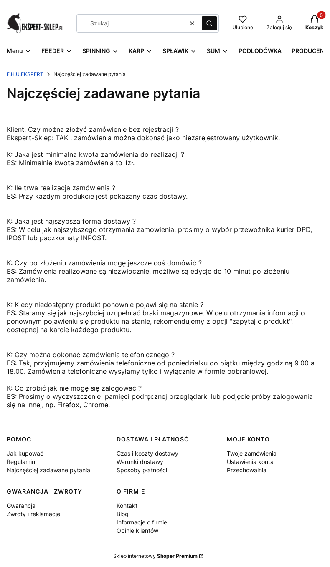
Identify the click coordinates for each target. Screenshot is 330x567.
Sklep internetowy (155, 556)
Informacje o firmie (142, 522)
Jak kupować (25, 453)
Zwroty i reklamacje (33, 513)
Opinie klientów (137, 530)
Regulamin (21, 461)
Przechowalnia (247, 470)
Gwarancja (21, 505)
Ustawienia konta (250, 461)
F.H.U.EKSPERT (25, 74)
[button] (209, 23)
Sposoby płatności (142, 470)
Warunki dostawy (140, 461)
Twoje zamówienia (252, 453)
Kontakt (127, 505)
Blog (123, 513)
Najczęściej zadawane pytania (48, 470)
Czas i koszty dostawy (147, 453)
